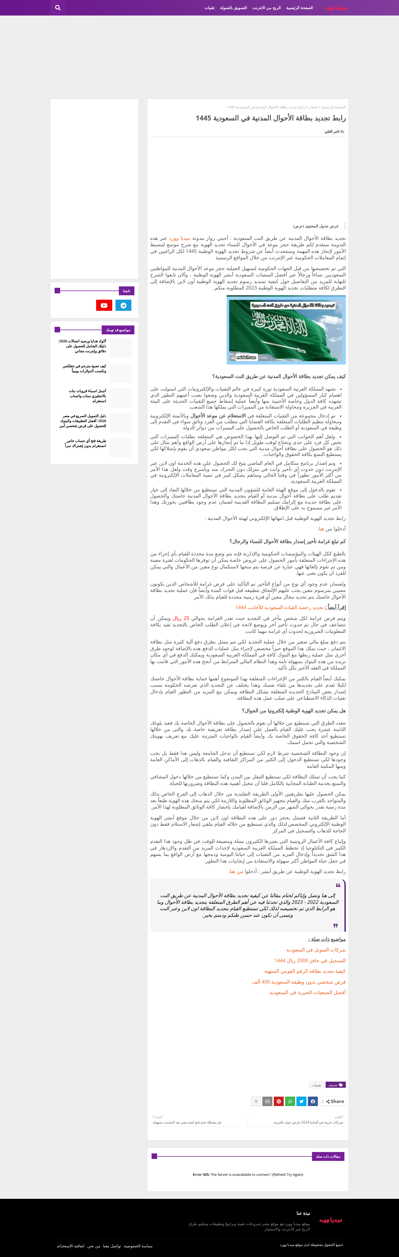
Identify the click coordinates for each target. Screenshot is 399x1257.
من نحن (93, 1245)
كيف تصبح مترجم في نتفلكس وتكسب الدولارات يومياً (84, 368)
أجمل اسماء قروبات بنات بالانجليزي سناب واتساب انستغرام (87, 395)
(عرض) (298, 226)
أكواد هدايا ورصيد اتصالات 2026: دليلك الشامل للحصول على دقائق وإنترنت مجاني (82, 345)
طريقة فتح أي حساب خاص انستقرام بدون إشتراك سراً (85, 443)
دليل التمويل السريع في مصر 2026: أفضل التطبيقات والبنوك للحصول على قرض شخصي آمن (82, 420)
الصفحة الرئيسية (299, 7)
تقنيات (209, 7)
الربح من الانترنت (266, 7)
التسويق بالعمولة (233, 7)
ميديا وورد (179, 238)
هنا (321, 528)
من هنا (236, 871)
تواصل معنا (112, 1245)
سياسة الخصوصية (138, 1245)
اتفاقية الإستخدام (71, 1245)
